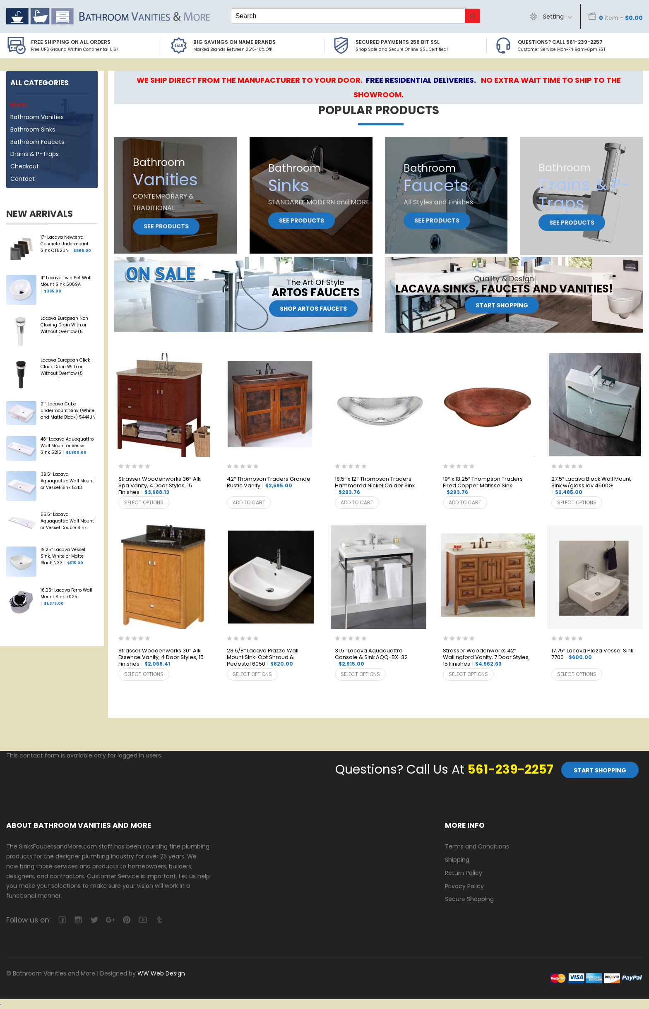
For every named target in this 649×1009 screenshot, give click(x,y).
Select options (143, 502)
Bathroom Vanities (37, 117)
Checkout (24, 166)
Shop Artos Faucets (313, 309)
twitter (94, 920)
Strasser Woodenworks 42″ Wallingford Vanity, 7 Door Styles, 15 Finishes (486, 657)
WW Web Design (161, 973)
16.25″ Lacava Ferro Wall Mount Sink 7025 (66, 597)
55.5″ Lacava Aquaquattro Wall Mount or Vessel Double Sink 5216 (67, 521)
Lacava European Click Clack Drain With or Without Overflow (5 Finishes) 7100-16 (65, 367)
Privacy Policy (464, 886)
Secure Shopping (469, 899)
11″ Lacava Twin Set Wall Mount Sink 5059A (66, 285)
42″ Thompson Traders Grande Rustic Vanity (268, 482)
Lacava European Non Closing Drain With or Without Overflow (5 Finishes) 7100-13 (64, 325)
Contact (22, 179)
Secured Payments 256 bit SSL (398, 42)
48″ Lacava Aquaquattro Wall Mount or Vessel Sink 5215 (67, 446)
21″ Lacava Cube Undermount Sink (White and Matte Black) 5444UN (68, 411)
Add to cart (249, 502)
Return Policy (463, 873)
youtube (142, 920)
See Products (166, 226)
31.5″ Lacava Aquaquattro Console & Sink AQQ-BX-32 (371, 657)
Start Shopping (502, 306)
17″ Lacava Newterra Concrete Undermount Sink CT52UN (66, 244)
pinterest (126, 920)
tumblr (159, 920)
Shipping (457, 860)
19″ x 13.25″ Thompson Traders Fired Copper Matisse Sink (483, 486)
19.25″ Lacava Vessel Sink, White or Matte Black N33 (63, 556)
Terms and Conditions (477, 846)
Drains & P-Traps (34, 154)
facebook (62, 920)
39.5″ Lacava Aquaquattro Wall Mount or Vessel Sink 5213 (67, 481)
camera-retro (78, 920)
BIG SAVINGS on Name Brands (234, 42)
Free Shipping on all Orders (71, 42)
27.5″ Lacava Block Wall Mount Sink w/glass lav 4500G (591, 486)
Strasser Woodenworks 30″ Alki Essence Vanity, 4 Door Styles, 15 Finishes (161, 657)
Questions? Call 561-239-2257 (560, 42)
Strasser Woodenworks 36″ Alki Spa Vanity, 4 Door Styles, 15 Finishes (159, 486)
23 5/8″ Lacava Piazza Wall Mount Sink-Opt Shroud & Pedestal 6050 (262, 657)
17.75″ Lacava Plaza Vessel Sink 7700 (592, 654)
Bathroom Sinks (32, 129)
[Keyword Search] (348, 16)
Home (19, 105)
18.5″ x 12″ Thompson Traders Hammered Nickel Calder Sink (375, 486)
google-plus (110, 920)
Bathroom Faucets (37, 142)
